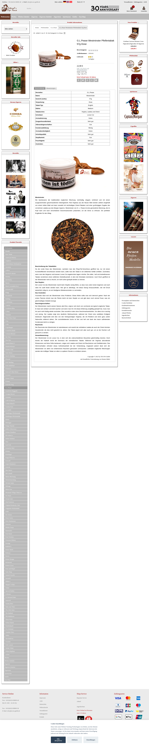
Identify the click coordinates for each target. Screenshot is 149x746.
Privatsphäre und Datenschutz (130, 300)
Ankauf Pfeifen (126, 313)
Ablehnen (74, 740)
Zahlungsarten (138, 2)
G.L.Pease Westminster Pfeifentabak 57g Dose (73, 27)
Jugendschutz (126, 315)
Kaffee (75, 17)
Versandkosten (128, 2)
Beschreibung (39, 88)
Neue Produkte (132, 22)
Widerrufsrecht (44, 707)
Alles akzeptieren (58, 740)
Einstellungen (91, 740)
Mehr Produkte (10, 55)
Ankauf (79, 701)
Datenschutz (43, 704)
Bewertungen (51, 88)
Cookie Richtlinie (127, 303)
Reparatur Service (82, 698)
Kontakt (42, 717)
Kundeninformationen (128, 305)
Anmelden (144, 10)
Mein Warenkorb (132, 10)
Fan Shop (82, 17)
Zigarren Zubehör (45, 17)
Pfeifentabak (5, 17)
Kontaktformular (127, 310)
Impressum (43, 698)
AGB (145, 2)
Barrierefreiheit (126, 318)
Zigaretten (57, 17)
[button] (79, 80)
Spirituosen (67, 17)
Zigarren (34, 17)
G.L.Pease (54, 27)
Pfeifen (14, 17)
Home (37, 27)
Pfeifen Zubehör (23, 17)
